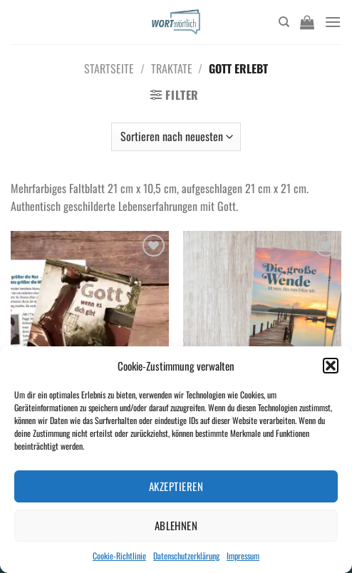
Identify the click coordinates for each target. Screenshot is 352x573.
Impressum (243, 555)
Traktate (171, 68)
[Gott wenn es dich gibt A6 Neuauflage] (90, 326)
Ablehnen (176, 525)
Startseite (109, 68)
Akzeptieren (176, 486)
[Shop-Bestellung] (176, 137)
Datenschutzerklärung (186, 555)
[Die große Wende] (262, 326)
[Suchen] (284, 22)
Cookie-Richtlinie (119, 555)
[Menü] (332, 21)
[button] (330, 365)
